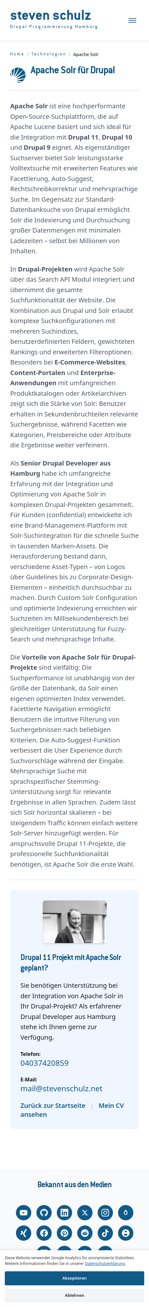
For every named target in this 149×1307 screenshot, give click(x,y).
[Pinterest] (64, 1233)
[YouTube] (23, 1212)
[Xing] (23, 1233)
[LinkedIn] (64, 1212)
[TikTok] (105, 1233)
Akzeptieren (74, 1278)
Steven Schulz (50, 16)
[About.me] (125, 1233)
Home (17, 54)
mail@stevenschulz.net (61, 1088)
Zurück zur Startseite (53, 1105)
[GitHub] (44, 1212)
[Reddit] (85, 1233)
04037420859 (44, 1063)
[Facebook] (44, 1233)
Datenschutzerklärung (105, 1263)
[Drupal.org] (125, 1212)
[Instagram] (105, 1212)
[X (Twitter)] (85, 1212)
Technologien (48, 54)
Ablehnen (74, 1295)
